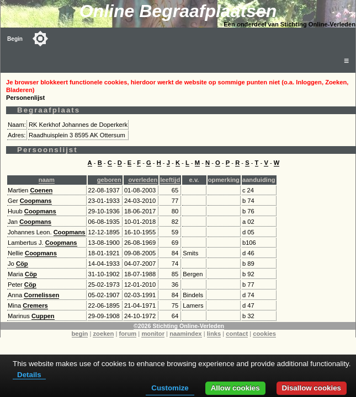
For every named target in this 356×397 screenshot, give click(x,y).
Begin (15, 39)
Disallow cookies (311, 388)
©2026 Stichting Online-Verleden (179, 326)
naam (47, 179)
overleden (142, 179)
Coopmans (36, 200)
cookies (264, 333)
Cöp (22, 263)
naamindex (185, 333)
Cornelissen (41, 295)
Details (29, 375)
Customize (169, 388)
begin (80, 333)
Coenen (41, 190)
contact (237, 333)
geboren (109, 179)
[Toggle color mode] (40, 39)
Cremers (35, 305)
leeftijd (170, 179)
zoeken (103, 333)
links (214, 333)
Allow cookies (235, 388)
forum (128, 333)
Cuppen (43, 316)
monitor (152, 333)
